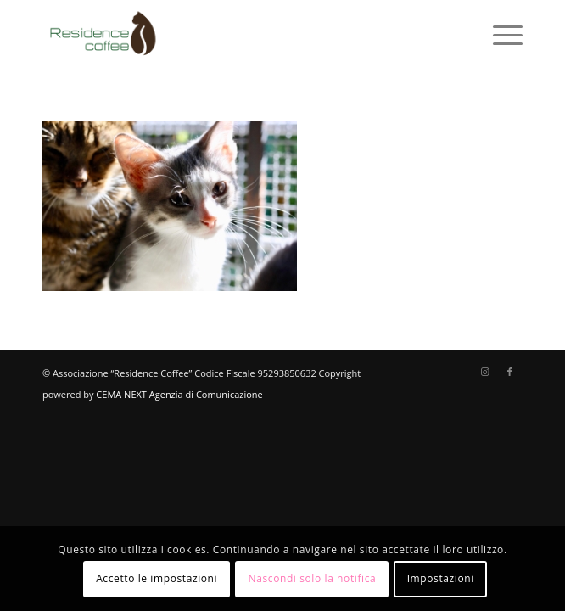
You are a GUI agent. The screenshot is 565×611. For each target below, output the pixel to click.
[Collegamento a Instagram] (484, 371)
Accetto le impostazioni (156, 578)
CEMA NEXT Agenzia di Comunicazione (179, 394)
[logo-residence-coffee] (234, 34)
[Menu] (499, 34)
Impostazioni (440, 578)
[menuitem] (499, 34)
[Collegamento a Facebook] (510, 371)
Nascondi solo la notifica (313, 578)
